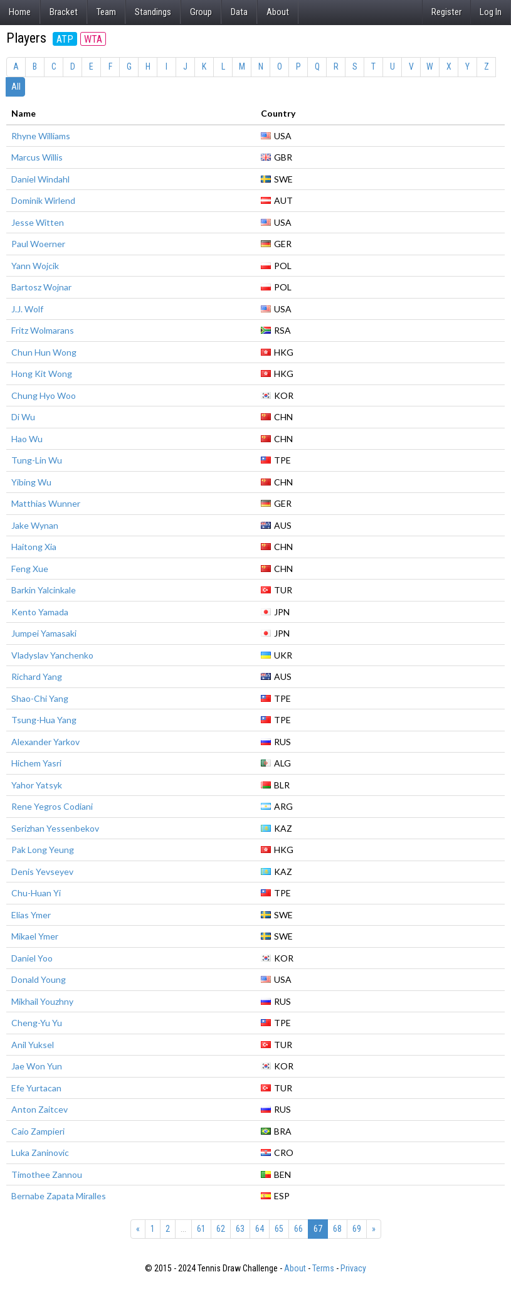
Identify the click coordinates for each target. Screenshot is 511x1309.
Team (106, 12)
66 (298, 1229)
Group (201, 12)
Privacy (353, 1268)
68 (337, 1229)
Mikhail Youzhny (42, 1001)
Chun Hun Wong (43, 352)
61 (201, 1229)
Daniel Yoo (32, 958)
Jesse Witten (37, 222)
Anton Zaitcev (39, 1109)
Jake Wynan (34, 525)
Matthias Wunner (45, 503)
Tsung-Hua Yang (43, 719)
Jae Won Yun (36, 1066)
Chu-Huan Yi (36, 893)
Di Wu (23, 416)
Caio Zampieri (38, 1131)
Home (20, 12)
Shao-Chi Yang (39, 698)
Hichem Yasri (36, 763)
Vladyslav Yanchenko (52, 655)
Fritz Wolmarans (42, 330)
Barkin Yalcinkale (43, 590)
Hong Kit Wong (41, 373)
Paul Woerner (38, 243)
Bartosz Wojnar (41, 287)
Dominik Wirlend (43, 200)
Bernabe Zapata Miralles (58, 1195)
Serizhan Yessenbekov (55, 828)
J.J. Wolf (27, 309)
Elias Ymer (31, 914)
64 (259, 1229)
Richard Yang (36, 676)
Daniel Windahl (40, 179)
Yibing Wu (31, 482)
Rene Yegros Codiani (52, 806)
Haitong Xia (33, 546)
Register (446, 12)
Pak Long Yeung (42, 849)
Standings (153, 12)
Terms (323, 1268)
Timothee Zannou (46, 1174)
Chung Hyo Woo (43, 395)
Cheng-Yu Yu (36, 1022)
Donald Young (38, 979)
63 (240, 1229)
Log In (491, 12)
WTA (93, 39)
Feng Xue (29, 568)
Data (239, 12)
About (277, 12)
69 (356, 1229)
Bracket (64, 12)
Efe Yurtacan (36, 1088)
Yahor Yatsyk (36, 785)
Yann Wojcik (35, 265)
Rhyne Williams (40, 135)
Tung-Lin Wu (36, 460)
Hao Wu (27, 438)
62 (220, 1229)
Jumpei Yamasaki (43, 633)
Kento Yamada (39, 612)
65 (279, 1229)
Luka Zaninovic (40, 1152)
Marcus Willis (37, 157)
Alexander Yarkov (45, 741)
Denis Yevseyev (42, 871)
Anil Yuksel (32, 1044)
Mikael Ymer (34, 936)
